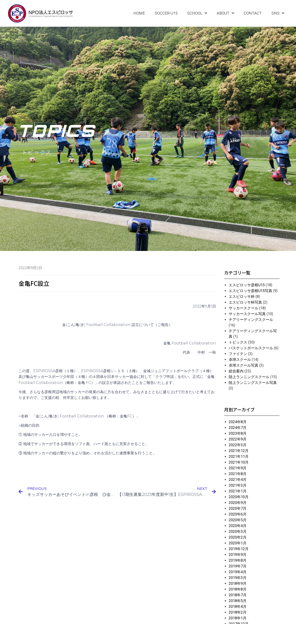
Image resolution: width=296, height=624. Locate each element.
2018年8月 (238, 589)
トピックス (238, 342)
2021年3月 (238, 485)
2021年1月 (238, 491)
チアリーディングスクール (251, 319)
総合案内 (236, 371)
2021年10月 (239, 462)
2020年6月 (238, 514)
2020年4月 (238, 526)
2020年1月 (238, 543)
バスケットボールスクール (251, 348)
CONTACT (253, 13)
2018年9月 (238, 583)
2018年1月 (238, 618)
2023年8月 (238, 433)
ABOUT (225, 13)
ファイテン (238, 354)
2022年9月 (238, 439)
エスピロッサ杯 (242, 296)
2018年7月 (238, 595)
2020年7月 (238, 508)
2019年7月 (238, 566)
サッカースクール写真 (247, 314)
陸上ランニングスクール (249, 377)
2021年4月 (238, 479)
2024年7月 (238, 427)
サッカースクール (243, 308)
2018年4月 (238, 606)
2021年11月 (239, 456)
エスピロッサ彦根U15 (247, 285)
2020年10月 (239, 497)
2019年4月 (238, 572)
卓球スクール (240, 359)
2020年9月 (238, 502)
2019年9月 (238, 554)
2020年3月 (238, 531)
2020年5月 (238, 520)
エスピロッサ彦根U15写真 (250, 291)
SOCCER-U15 (166, 13)
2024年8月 (238, 422)
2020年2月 (238, 537)
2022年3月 (238, 445)
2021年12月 (239, 451)
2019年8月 (238, 560)
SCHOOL (197, 13)
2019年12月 (239, 549)
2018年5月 (238, 601)
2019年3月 (238, 578)
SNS (277, 13)
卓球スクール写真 (243, 365)
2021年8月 (238, 474)
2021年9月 (238, 468)
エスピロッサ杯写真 (245, 302)
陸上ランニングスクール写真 (253, 382)
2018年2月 (238, 612)
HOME (139, 13)
